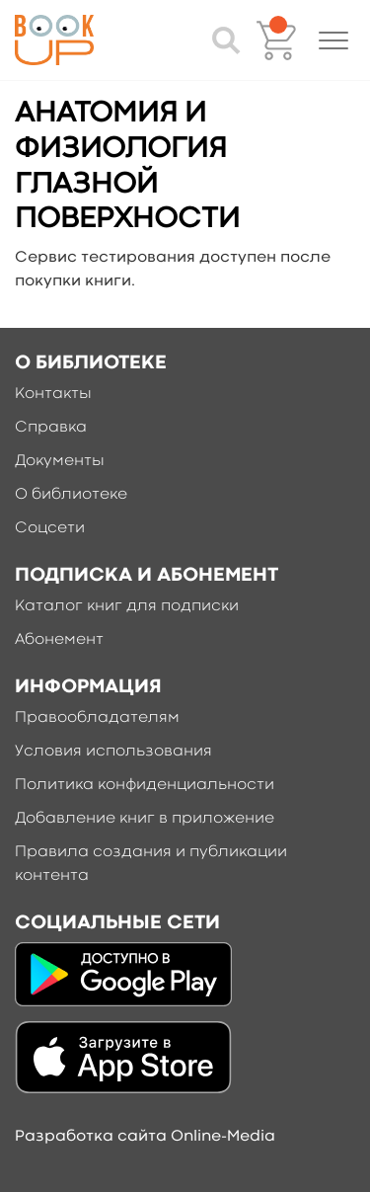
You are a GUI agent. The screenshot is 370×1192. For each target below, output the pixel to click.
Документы (60, 461)
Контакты (53, 394)
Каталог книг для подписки (127, 606)
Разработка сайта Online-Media (145, 1137)
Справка (51, 428)
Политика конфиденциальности (144, 785)
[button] (333, 40)
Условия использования (113, 751)
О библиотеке (71, 495)
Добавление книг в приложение (144, 819)
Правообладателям (97, 718)
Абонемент (59, 640)
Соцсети (50, 528)
